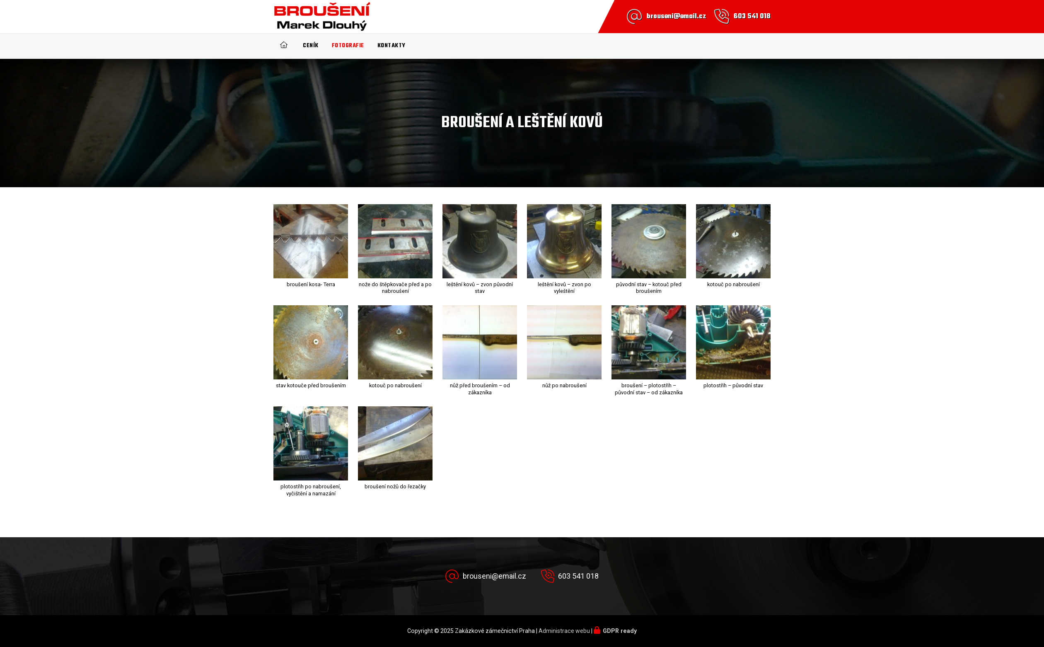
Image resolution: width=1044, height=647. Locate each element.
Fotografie (348, 46)
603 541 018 (752, 16)
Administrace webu (564, 631)
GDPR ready (620, 631)
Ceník (311, 46)
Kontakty (391, 46)
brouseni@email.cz (676, 16)
